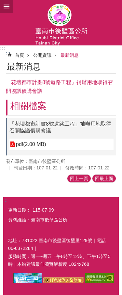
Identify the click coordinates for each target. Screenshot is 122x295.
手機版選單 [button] (6, 6)
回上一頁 (79, 178)
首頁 (19, 55)
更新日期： (19, 210)
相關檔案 (28, 106)
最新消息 (70, 55)
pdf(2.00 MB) (31, 144)
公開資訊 (42, 55)
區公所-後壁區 (61, 22)
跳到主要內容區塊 (3, 3)
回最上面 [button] (104, 178)
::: (2, 48)
